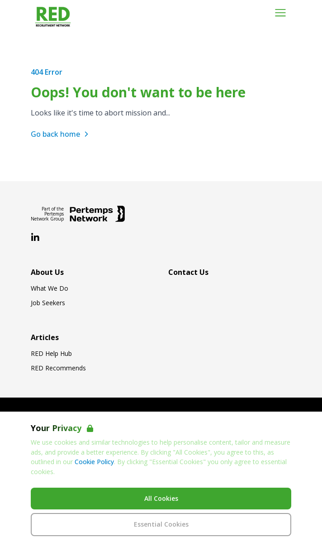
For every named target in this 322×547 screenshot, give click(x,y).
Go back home (61, 134)
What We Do (49, 288)
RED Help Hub (51, 354)
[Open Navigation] (280, 13)
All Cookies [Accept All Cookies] (161, 498)
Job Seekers (48, 303)
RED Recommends (58, 368)
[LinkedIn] (35, 237)
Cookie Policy (94, 461)
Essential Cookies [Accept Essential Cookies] (161, 524)
